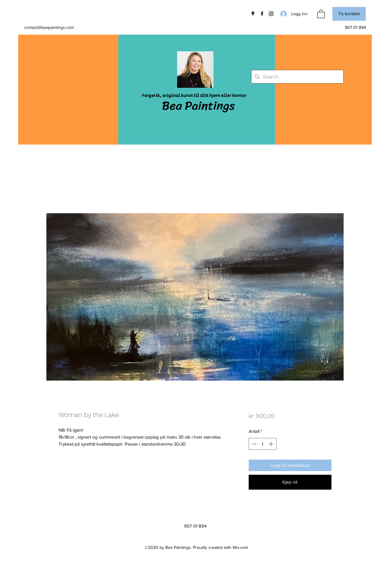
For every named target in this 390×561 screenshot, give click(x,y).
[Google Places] (253, 14)
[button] (321, 13)
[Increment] (271, 444)
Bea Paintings (198, 105)
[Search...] (297, 77)
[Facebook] (262, 14)
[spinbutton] (262, 444)
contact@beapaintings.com (49, 27)
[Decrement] (254, 444)
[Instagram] (271, 14)
